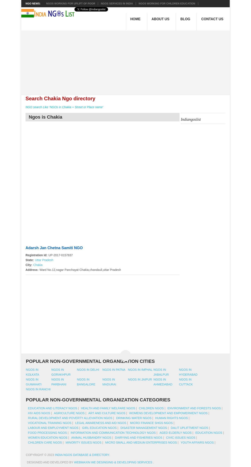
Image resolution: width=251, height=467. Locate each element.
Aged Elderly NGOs (176, 432)
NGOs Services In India (117, 3)
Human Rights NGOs (171, 418)
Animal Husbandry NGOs (91, 437)
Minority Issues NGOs (84, 442)
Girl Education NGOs (99, 428)
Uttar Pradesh (44, 260)
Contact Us (212, 19)
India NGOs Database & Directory (82, 455)
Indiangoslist (191, 119)
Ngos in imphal (140, 369)
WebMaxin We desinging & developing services (113, 462)
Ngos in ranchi (38, 389)
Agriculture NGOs (69, 413)
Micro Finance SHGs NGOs (151, 423)
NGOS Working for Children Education (167, 3)
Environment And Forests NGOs (194, 408)
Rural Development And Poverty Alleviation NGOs (70, 418)
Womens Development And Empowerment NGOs (168, 413)
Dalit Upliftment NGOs (189, 428)
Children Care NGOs (45, 442)
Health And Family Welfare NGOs (108, 408)
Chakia (38, 265)
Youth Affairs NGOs (197, 442)
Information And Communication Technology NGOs (113, 432)
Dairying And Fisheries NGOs (138, 437)
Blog (185, 19)
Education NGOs (208, 432)
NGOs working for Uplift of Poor (70, 3)
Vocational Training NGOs (49, 423)
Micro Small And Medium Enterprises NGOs (141, 442)
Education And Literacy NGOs (52, 408)
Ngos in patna (114, 369)
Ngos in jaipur (140, 379)
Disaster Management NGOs (143, 428)
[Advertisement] (128, 60)
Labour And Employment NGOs (53, 428)
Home (135, 19)
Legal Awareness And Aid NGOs (100, 423)
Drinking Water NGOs (133, 418)
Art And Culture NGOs (106, 413)
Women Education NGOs (48, 437)
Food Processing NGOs (47, 432)
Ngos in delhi (88, 369)
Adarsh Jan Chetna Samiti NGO (54, 248)
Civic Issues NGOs (180, 437)
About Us (161, 19)
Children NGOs (151, 408)
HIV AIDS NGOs (39, 413)
